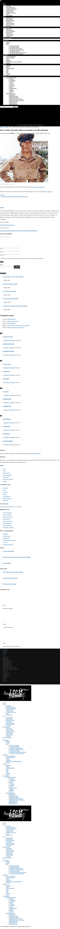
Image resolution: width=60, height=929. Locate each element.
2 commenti (11, 411)
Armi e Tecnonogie (7, 523)
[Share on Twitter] (7, 196)
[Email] (13, 508)
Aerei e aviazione (7, 516)
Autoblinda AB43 (7, 400)
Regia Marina (9, 19)
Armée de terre (9, 34)
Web (7, 72)
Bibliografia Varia (13, 101)
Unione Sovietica (7, 500)
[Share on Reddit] (18, 196)
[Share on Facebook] (3, 196)
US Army (8, 36)
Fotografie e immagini (8, 529)
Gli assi (5, 544)
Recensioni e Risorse (8, 481)
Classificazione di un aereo (9, 542)
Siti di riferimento (7, 527)
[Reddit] (19, 508)
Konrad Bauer (6, 435)
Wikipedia (5, 536)
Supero (26, 685)
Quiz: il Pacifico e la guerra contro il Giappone (13, 278)
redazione (7, 133)
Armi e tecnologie (7, 38)
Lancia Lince (6, 393)
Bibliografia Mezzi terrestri (15, 98)
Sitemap (11, 89)
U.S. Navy (8, 26)
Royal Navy (9, 22)
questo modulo (37, 455)
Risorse (5, 64)
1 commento (12, 349)
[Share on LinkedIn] (15, 196)
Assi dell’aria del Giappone (15, 48)
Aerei (4, 4)
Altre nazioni (9, 15)
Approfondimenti (10, 68)
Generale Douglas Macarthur (37, 187)
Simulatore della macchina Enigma (16, 329)
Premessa (11, 79)
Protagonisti (6, 40)
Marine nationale (10, 23)
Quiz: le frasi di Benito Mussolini (10, 285)
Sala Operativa (48, 191)
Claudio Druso (6, 373)
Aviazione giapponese (11, 8)
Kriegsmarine (9, 18)
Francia (5, 496)
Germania (5, 489)
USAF (7, 14)
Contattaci (11, 84)
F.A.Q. (4, 680)
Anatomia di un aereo (8, 546)
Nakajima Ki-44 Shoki (8, 338)
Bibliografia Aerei (13, 96)
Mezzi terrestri (6, 27)
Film (7, 71)
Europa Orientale (10, 57)
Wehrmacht (9, 28)
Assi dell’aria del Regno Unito (16, 49)
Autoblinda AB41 (11, 321)
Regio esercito (9, 30)
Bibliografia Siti (13, 102)
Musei (7, 67)
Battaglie (5, 55)
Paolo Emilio (6, 380)
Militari (8, 42)
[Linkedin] (10, 508)
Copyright (11, 81)
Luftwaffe (8, 6)
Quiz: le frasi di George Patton (9, 293)
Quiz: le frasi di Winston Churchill (10, 300)
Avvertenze (12, 85)
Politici (8, 43)
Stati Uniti (5, 502)
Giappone (5, 494)
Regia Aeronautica (10, 7)
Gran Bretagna (6, 498)
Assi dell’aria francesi (14, 51)
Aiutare (11, 87)
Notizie (5, 483)
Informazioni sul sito (11, 77)
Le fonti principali (7, 514)
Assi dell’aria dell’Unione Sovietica (17, 52)
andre (4, 607)
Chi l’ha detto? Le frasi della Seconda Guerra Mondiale (15, 307)
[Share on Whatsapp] (22, 196)
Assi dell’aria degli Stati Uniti (16, 53)
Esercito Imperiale (10, 31)
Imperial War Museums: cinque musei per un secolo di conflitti (16, 559)
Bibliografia (12, 95)
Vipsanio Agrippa (7, 366)
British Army (9, 32)
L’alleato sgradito (7, 565)
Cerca (16, 106)
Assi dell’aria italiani (14, 47)
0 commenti (11, 342)
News (7, 75)
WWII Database (7, 538)
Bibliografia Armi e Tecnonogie (16, 100)
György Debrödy (7, 421)
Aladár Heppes (6, 428)
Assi (7, 44)
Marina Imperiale (10, 20)
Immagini (8, 65)
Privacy (11, 83)
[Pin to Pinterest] (11, 196)
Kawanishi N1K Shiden (8, 353)
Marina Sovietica (10, 24)
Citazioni (8, 73)
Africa (7, 59)
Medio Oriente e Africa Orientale (14, 61)
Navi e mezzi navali (7, 518)
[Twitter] (16, 508)
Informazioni (6, 76)
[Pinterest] (6, 508)
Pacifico (8, 63)
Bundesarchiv (6, 540)
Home (4, 3)
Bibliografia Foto (13, 104)
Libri (7, 69)
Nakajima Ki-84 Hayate (13, 323)
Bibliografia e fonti (10, 93)
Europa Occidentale (11, 56)
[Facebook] (2, 508)
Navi (4, 16)
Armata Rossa (9, 35)
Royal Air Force (10, 10)
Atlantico (8, 60)
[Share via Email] (26, 196)
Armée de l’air (9, 11)
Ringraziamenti (13, 88)
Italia (4, 492)
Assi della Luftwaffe (14, 46)
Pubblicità (11, 91)
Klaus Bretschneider (8, 443)
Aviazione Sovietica (11, 12)
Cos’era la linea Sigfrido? (8, 553)
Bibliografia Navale (14, 97)
